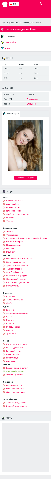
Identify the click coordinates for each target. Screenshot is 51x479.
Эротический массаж (16, 262)
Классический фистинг (17, 368)
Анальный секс (13, 204)
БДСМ (9, 316)
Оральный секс (13, 207)
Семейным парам (14, 242)
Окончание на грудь (15, 388)
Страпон (10, 323)
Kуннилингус (12, 358)
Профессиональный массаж (19, 258)
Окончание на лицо (15, 392)
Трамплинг (11, 333)
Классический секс (15, 200)
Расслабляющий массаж (18, 282)
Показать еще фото (25, 178)
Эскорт (9, 231)
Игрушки (10, 217)
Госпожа (10, 310)
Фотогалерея (11, 113)
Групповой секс (13, 211)
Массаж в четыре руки (16, 275)
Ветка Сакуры (12, 286)
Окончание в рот (14, 385)
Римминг (10, 252)
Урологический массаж (17, 265)
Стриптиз (10, 296)
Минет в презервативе (16, 344)
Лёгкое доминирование (17, 313)
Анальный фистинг (15, 371)
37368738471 (11, 36)
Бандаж (10, 330)
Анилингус (11, 361)
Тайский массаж (13, 269)
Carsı (5, 48)
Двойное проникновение (17, 214)
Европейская (32, 99)
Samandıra (8, 42)
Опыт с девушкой (14, 347)
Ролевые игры (13, 327)
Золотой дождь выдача (17, 402)
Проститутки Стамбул (11, 22)
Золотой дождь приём (16, 406)
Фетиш (9, 221)
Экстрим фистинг (14, 375)
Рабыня (10, 320)
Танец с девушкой (14, 300)
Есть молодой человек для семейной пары (26, 238)
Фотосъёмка (12, 235)
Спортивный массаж (16, 279)
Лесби (9, 303)
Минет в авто (12, 354)
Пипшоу (10, 248)
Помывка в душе (14, 245)
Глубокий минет (13, 351)
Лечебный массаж (14, 272)
